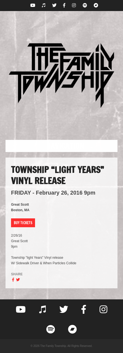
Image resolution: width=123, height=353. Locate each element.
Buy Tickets (23, 222)
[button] (61, 146)
